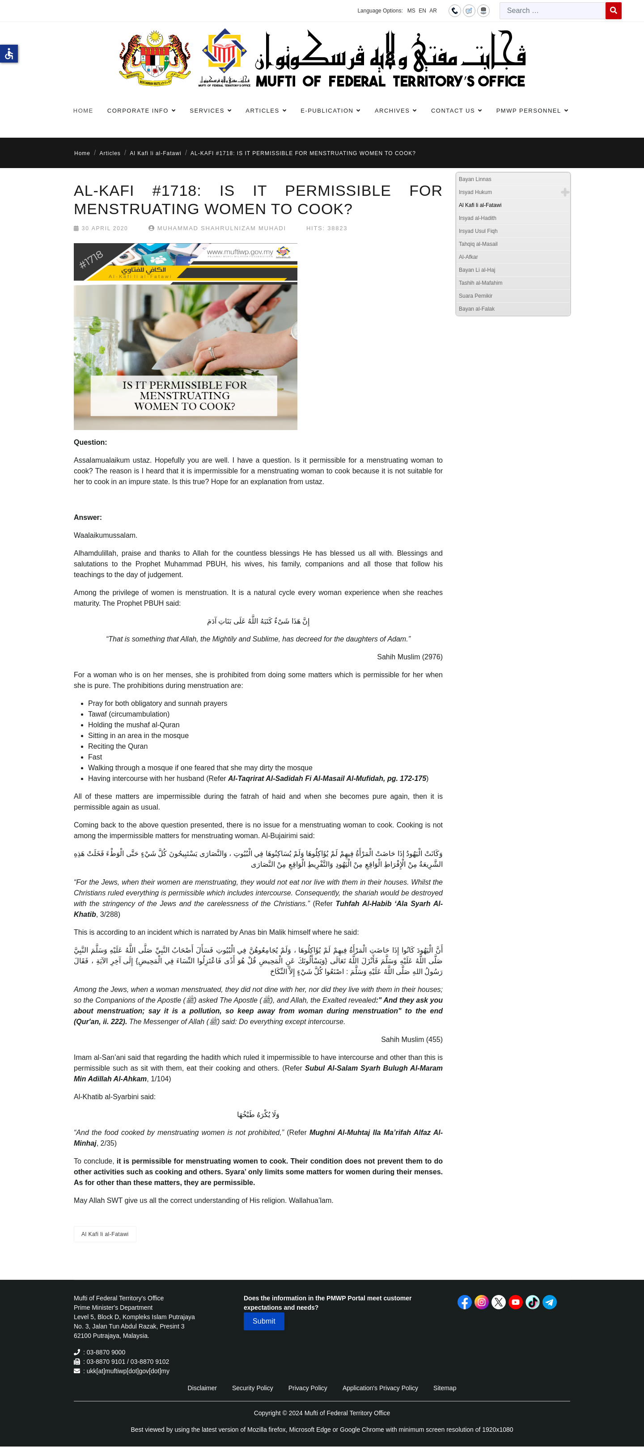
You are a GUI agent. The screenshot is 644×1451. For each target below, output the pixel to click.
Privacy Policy (307, 1388)
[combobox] (553, 10)
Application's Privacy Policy (380, 1388)
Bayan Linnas (475, 179)
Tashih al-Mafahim (480, 283)
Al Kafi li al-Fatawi (105, 1234)
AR (433, 11)
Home (83, 110)
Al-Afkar (468, 257)
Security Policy (252, 1388)
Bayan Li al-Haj (477, 270)
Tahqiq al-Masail (478, 244)
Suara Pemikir (475, 296)
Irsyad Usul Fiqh (478, 231)
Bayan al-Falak (477, 309)
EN (422, 11)
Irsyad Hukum (475, 192)
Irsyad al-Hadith (477, 218)
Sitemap (444, 1388)
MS (411, 11)
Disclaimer (202, 1388)
